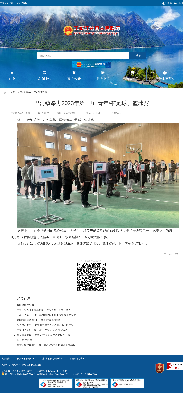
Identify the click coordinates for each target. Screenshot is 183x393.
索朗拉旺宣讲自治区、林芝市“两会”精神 (38, 320)
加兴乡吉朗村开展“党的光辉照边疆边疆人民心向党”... (45, 325)
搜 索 (138, 55)
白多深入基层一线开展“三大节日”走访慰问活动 (42, 330)
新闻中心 (45, 78)
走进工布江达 (165, 78)
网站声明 (16, 364)
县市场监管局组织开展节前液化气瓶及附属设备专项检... (47, 345)
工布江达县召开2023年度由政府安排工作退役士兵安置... (47, 315)
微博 (169, 3)
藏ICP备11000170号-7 (60, 374)
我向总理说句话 (25, 305)
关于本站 (6, 364)
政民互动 (132, 78)
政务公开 (74, 78)
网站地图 (26, 364)
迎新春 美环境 (24, 340)
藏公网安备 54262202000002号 (18, 373)
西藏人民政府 (20, 3)
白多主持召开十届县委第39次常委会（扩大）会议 (44, 310)
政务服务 (103, 78)
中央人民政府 (6, 3)
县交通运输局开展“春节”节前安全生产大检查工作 (43, 335)
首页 (12, 78)
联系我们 (36, 364)
